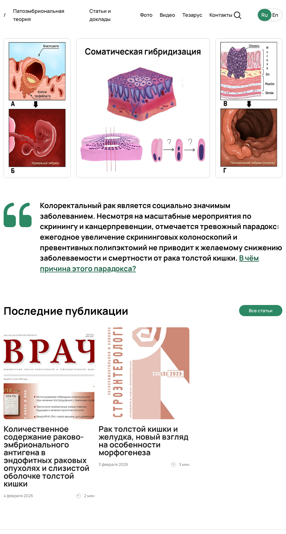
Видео (167, 14)
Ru (264, 14)
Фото (146, 14)
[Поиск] (237, 15)
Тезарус (192, 14)
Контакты (220, 14)
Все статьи (261, 310)
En (275, 14)
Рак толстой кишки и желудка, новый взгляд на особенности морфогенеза (144, 440)
